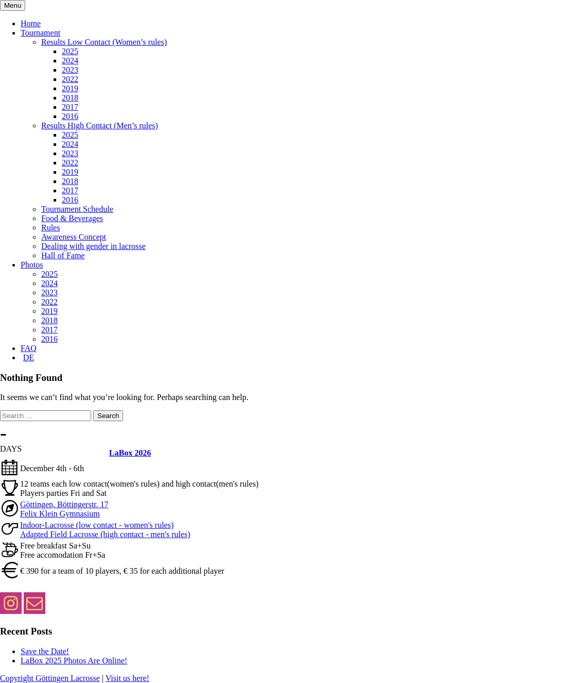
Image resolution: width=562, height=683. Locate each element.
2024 (70, 60)
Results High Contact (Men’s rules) (99, 125)
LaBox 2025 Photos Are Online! (74, 660)
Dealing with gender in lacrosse (93, 246)
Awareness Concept (73, 236)
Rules (50, 227)
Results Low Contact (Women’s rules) (104, 42)
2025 (70, 51)
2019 (70, 88)
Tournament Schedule (77, 209)
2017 (70, 107)
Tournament (40, 32)
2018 (70, 97)
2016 (70, 116)
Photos (32, 264)
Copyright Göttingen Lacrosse (50, 678)
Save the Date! (45, 651)
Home (31, 23)
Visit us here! (127, 678)
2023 (70, 69)
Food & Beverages (72, 218)
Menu (12, 5)
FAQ (29, 348)
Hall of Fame (62, 255)
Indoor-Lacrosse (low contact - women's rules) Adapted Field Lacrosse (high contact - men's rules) (105, 530)
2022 (70, 79)
